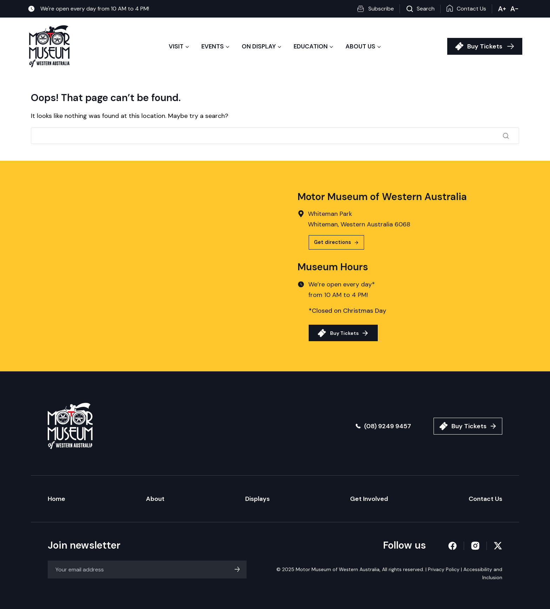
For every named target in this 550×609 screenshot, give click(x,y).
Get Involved (369, 499)
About (155, 499)
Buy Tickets (484, 46)
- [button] (514, 9)
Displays (257, 499)
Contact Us (485, 499)
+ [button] (502, 9)
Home (56, 499)
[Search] (275, 135)
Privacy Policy (444, 569)
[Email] (147, 569)
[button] (378, 8)
